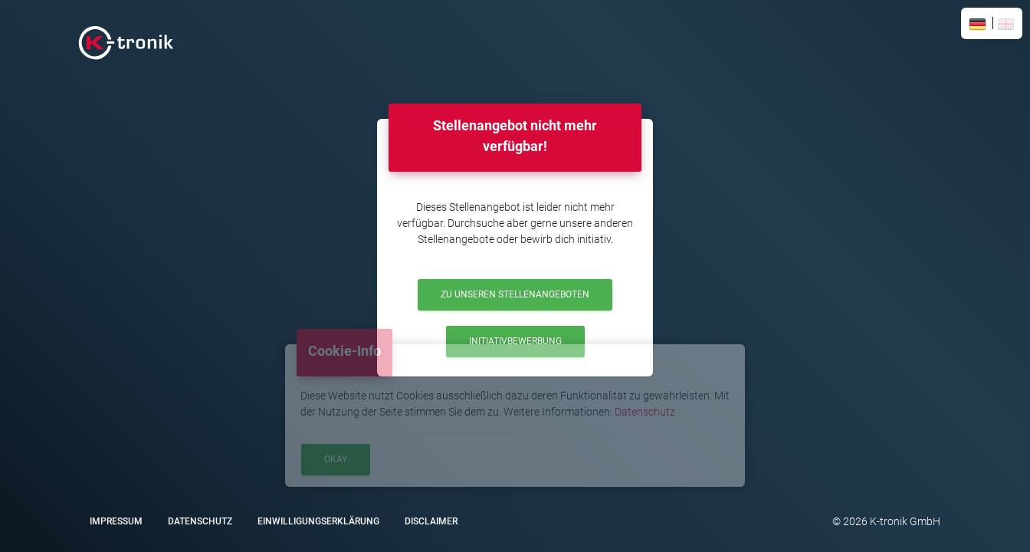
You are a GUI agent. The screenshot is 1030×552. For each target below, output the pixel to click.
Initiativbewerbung (515, 341)
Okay (335, 459)
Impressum (116, 521)
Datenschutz (645, 412)
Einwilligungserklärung (318, 521)
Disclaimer (431, 521)
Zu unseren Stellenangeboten (515, 294)
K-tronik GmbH (904, 521)
